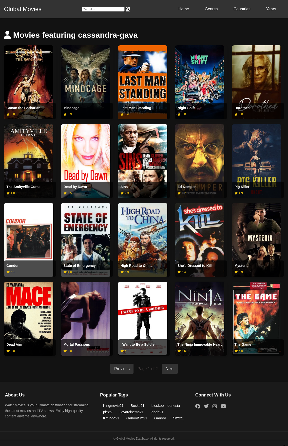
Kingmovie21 (113, 406)
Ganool (160, 418)
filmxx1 (178, 418)
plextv (108, 412)
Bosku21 (137, 406)
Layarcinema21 (131, 412)
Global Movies (22, 9)
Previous (122, 369)
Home (183, 9)
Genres (211, 9)
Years (271, 9)
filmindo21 (111, 418)
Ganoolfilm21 (136, 418)
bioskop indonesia (166, 406)
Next (170, 369)
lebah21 (157, 412)
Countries (241, 9)
